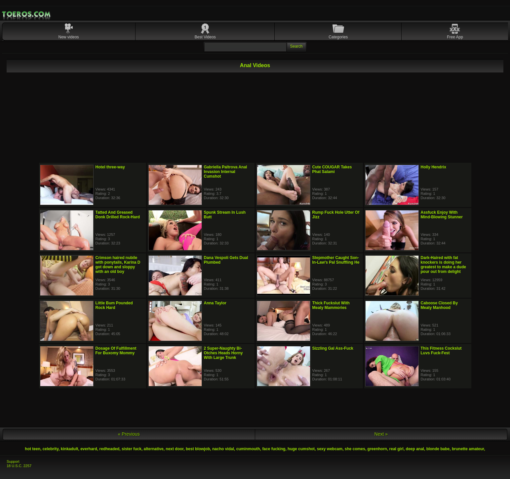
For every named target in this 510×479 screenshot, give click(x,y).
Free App (455, 37)
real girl (396, 449)
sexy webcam (329, 449)
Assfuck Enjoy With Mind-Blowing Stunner (442, 214)
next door (174, 449)
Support (13, 461)
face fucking (273, 449)
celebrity (51, 449)
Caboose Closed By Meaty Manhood (439, 305)
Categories (338, 37)
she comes (355, 449)
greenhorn (377, 449)
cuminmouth (248, 449)
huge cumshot (301, 449)
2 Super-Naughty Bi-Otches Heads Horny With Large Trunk (223, 353)
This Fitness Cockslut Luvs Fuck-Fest (441, 350)
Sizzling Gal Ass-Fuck (332, 348)
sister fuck (131, 449)
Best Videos (205, 37)
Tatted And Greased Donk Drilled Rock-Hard (118, 214)
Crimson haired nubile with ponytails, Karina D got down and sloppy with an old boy (118, 264)
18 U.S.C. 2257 (19, 466)
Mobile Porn (27, 14)
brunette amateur (468, 449)
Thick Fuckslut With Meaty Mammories (331, 305)
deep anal (415, 449)
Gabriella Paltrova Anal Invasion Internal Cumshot (225, 172)
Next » (381, 434)
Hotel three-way (110, 167)
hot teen (32, 449)
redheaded (109, 449)
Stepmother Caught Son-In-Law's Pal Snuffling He (336, 260)
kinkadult (69, 449)
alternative (154, 449)
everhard (88, 449)
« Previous (129, 434)
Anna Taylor (215, 303)
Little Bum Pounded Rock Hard (114, 305)
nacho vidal (223, 449)
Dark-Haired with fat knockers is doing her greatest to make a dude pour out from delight (443, 264)
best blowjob (198, 449)
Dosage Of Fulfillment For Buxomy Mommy (116, 350)
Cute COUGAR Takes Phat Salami (332, 169)
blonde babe (438, 449)
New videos (69, 37)
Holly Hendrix (433, 167)
